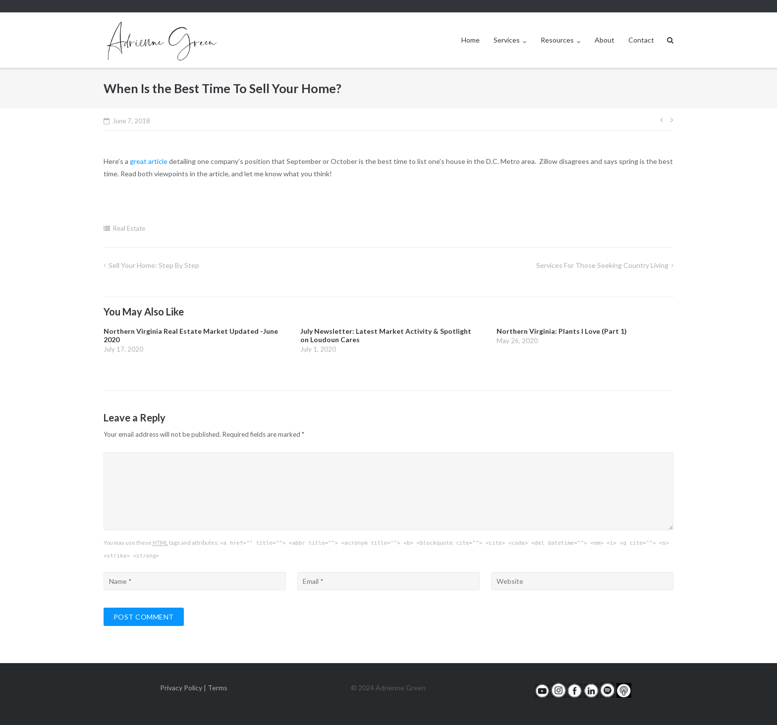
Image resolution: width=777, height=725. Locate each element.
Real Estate (129, 228)
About (604, 40)
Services (507, 40)
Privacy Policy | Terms (193, 687)
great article (148, 161)
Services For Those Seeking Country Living (602, 265)
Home (470, 40)
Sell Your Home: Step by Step (154, 265)
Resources (557, 40)
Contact (641, 40)
